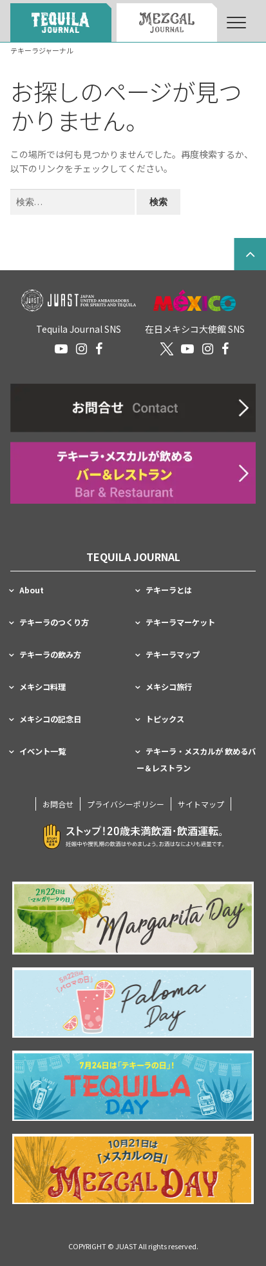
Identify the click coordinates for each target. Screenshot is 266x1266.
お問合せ (58, 803)
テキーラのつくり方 (54, 622)
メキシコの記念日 (50, 719)
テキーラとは (169, 590)
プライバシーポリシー (125, 803)
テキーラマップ (173, 654)
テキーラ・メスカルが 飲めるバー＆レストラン (196, 760)
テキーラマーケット (180, 622)
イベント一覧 (42, 751)
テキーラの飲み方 (50, 654)
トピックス (165, 719)
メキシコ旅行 (169, 687)
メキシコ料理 (42, 687)
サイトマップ (201, 803)
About (31, 590)
